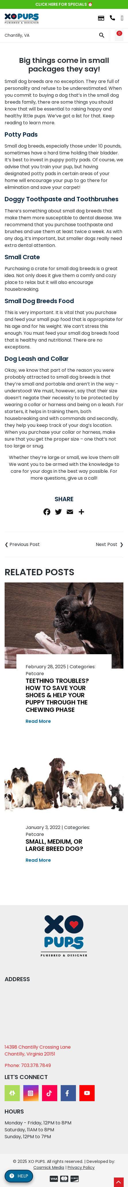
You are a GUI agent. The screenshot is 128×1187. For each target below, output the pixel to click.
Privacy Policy (81, 1167)
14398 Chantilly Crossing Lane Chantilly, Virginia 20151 (38, 1050)
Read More (38, 721)
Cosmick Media (48, 1167)
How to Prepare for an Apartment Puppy (94, 544)
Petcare (35, 673)
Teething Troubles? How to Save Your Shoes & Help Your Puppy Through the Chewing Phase (57, 695)
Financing (101, 19)
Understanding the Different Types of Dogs (34, 544)
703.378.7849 (112, 17)
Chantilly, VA (17, 35)
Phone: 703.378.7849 (28, 1065)
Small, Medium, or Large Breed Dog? (54, 845)
